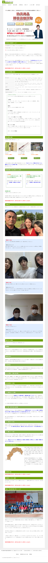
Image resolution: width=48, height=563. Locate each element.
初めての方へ (4, 4)
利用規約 (30, 554)
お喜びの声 (9, 4)
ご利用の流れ (21, 4)
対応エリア (26, 4)
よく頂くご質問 (32, 4)
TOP (12, 550)
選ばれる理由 (15, 4)
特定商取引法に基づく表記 (24, 554)
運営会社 (17, 554)
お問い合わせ (38, 4)
